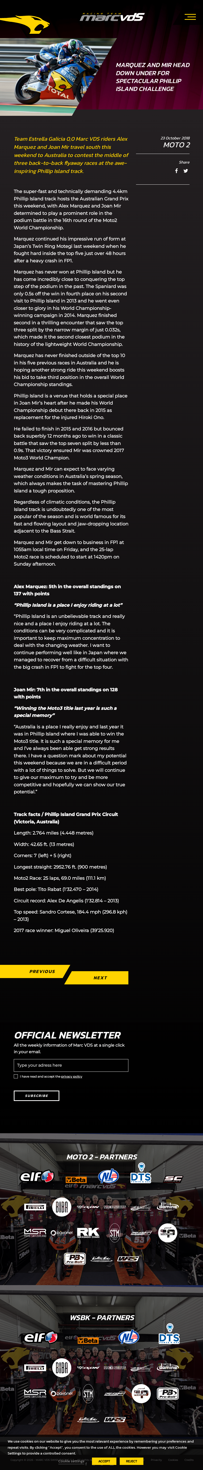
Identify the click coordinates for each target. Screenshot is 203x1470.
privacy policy (71, 1076)
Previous (42, 971)
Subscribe (36, 1095)
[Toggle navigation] (190, 16)
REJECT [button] (131, 1461)
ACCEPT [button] (104, 1461)
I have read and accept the (51, 1076)
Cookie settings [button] (71, 1461)
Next (100, 977)
